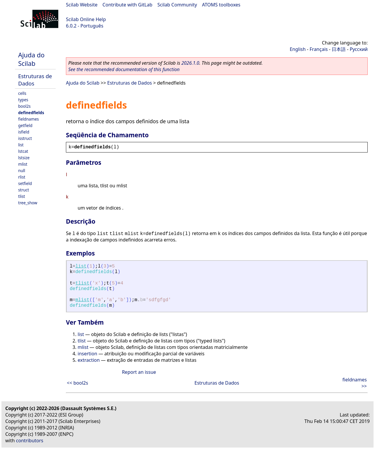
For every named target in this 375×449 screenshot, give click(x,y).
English (298, 49)
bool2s (24, 106)
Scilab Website (82, 4)
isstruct (25, 138)
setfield (25, 183)
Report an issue (139, 372)
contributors (29, 440)
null (21, 170)
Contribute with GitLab (127, 4)
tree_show (27, 202)
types (23, 99)
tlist (21, 196)
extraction (89, 360)
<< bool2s (77, 383)
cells (22, 93)
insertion (87, 353)
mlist (22, 164)
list (20, 145)
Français (319, 49)
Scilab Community (177, 4)
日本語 (339, 49)
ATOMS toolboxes (221, 4)
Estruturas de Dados (129, 83)
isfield (23, 132)
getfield (25, 125)
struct (23, 190)
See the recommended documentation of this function (124, 69)
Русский (359, 49)
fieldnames (28, 119)
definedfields (31, 112)
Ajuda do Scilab (31, 59)
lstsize (24, 157)
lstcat (23, 151)
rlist (21, 177)
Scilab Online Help (86, 19)
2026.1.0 (190, 63)
